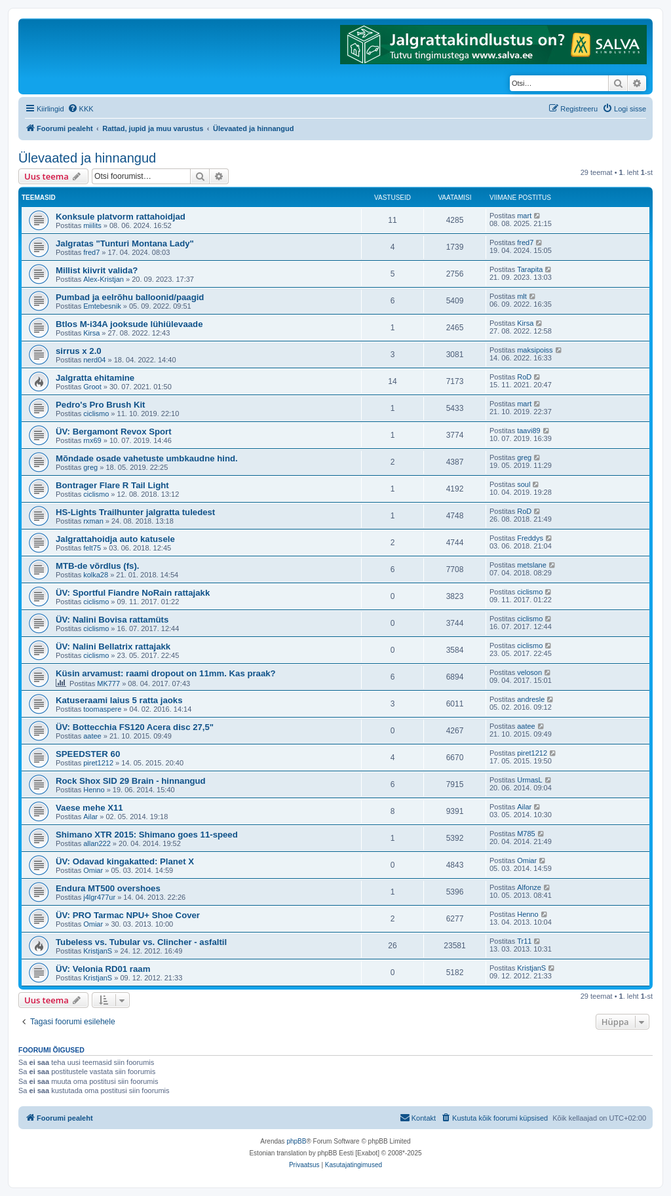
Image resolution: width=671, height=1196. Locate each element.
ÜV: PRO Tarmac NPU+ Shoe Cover (128, 915)
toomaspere (102, 709)
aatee (92, 736)
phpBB (296, 1141)
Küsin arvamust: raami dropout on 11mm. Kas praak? (166, 673)
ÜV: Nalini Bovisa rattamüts (112, 620)
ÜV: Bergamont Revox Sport (114, 431)
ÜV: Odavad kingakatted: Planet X (125, 861)
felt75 (92, 548)
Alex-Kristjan (103, 279)
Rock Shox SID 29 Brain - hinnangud (131, 781)
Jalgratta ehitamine (95, 378)
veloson (529, 672)
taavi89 (528, 430)
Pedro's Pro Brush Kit (100, 405)
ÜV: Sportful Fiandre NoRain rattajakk (133, 593)
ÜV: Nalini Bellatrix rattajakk (113, 646)
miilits (92, 225)
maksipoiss (534, 350)
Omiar (93, 870)
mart (524, 216)
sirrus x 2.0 (79, 351)
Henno (93, 790)
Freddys (530, 538)
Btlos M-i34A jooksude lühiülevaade (129, 324)
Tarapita (530, 269)
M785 (526, 834)
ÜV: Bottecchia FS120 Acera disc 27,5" (135, 727)
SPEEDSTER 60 (88, 754)
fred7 (91, 252)
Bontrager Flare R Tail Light (112, 485)
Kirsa (91, 333)
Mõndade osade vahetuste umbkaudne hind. (147, 458)
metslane (531, 565)
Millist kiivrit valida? (97, 270)
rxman (93, 521)
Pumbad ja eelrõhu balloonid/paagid (130, 297)
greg (90, 467)
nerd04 (94, 360)
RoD (524, 377)
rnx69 (92, 440)
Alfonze (529, 887)
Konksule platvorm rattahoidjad (120, 217)
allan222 (97, 843)
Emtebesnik (102, 306)
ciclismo (96, 413)
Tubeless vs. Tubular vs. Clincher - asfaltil (141, 942)
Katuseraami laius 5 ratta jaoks (119, 700)
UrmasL (530, 780)
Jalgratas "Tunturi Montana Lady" (125, 243)
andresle (531, 699)
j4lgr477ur (99, 897)
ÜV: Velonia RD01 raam (103, 969)
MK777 (108, 683)
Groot (92, 387)
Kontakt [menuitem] (418, 1117)
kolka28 (95, 575)
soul (523, 484)
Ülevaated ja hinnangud (87, 158)
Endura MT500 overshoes (108, 888)
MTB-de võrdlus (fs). (97, 566)
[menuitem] (80, 109)
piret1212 (98, 763)
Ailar (90, 816)
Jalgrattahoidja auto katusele (115, 539)
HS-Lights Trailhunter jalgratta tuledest (135, 512)
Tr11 (524, 941)
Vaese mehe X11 (89, 808)
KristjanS (97, 951)
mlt (522, 296)
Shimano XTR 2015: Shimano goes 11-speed (147, 834)
